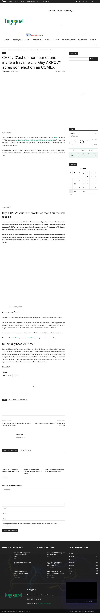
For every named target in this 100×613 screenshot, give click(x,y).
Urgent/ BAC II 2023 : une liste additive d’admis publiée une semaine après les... (55, 564)
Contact (81, 611)
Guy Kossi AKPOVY (22, 399)
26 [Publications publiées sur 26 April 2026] (95, 188)
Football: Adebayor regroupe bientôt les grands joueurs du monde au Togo (32, 338)
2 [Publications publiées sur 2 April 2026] (83, 176)
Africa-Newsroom (72, 611)
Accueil (4, 50)
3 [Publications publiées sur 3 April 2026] (87, 176)
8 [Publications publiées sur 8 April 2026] (79, 180)
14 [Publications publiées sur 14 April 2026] (75, 184)
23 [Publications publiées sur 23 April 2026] (83, 188)
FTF (55, 137)
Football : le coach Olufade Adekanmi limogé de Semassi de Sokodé (33, 471)
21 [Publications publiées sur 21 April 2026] (75, 188)
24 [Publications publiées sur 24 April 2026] (87, 188)
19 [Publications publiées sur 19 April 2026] (95, 184)
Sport (9, 50)
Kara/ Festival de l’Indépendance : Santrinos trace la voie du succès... (22, 554)
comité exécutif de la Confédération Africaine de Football (34, 140)
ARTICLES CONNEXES (10, 450)
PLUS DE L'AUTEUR (25, 450)
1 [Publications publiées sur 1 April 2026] (79, 176)
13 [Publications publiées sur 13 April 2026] (70, 184)
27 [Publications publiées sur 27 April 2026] (70, 191)
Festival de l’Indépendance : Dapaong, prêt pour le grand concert (21, 573)
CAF (9, 399)
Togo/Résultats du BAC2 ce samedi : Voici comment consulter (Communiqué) (56, 573)
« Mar (70, 194)
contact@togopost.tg (44, 603)
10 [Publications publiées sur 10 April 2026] (87, 180)
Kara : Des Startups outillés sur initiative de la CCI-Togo (50, 424)
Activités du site (89, 611)
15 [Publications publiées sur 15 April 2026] (79, 184)
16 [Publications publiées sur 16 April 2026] (83, 184)
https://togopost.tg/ (20, 437)
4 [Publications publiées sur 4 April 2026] (91, 176)
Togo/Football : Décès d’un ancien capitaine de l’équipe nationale (16, 424)
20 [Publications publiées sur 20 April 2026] (70, 188)
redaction (7, 71)
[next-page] (6, 477)
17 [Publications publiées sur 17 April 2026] (87, 184)
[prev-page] (3, 477)
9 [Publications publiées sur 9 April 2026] (83, 180)
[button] (95, 44)
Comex (14, 399)
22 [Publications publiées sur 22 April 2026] (79, 188)
